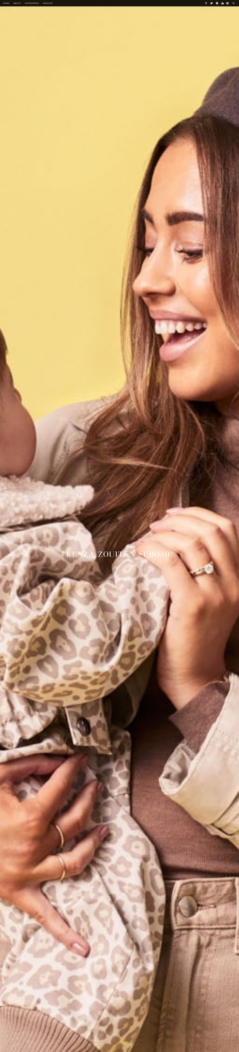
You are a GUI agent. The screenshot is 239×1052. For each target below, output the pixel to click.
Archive (48, 3)
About (17, 3)
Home (6, 3)
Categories (32, 3)
